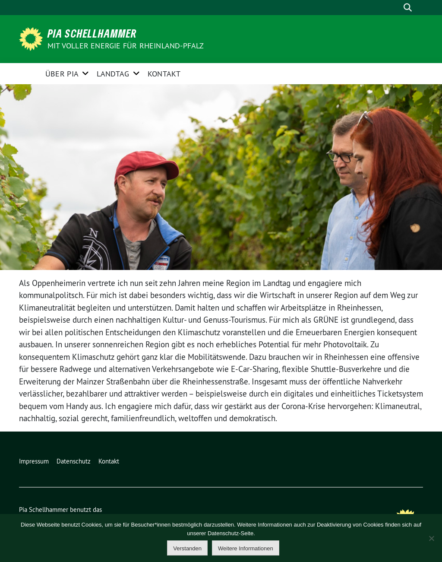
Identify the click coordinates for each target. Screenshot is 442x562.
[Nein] (431, 538)
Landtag (113, 74)
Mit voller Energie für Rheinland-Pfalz (126, 46)
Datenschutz (74, 461)
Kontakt (164, 74)
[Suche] (395, 7)
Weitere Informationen (245, 548)
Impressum (34, 461)
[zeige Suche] (407, 7)
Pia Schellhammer (92, 33)
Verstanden (187, 548)
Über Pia (62, 74)
